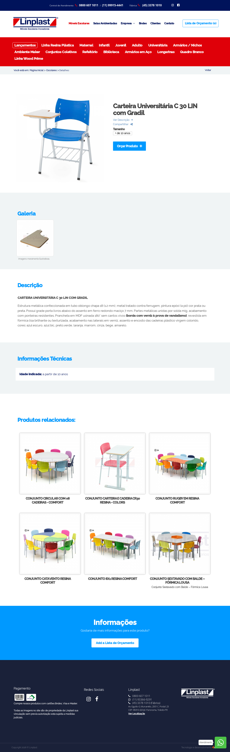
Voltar (208, 70)
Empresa (128, 23)
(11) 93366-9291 (140, 699)
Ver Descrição (123, 119)
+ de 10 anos (122, 133)
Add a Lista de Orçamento (115, 643)
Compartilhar (123, 124)
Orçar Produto (129, 146)
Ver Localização (136, 713)
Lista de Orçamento (200, 23)
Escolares (51, 70)
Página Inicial (36, 70)
